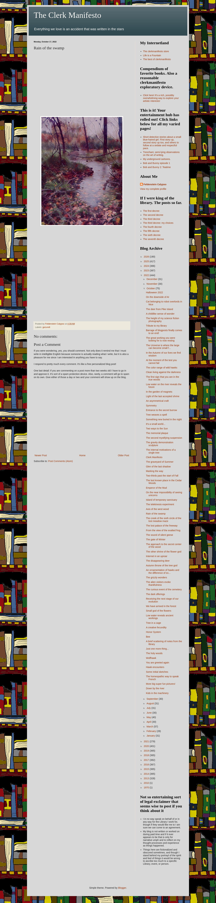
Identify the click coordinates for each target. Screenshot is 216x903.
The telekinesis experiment (160, 504)
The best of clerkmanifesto (157, 59)
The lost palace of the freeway (162, 525)
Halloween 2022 (154, 292)
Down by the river (155, 688)
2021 (147, 741)
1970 (147, 787)
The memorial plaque (157, 433)
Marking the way (154, 471)
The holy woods (154, 653)
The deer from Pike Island (159, 309)
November (152, 283)
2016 (147, 764)
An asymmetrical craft (157, 400)
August (150, 703)
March (150, 726)
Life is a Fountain (152, 55)
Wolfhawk (151, 658)
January (151, 735)
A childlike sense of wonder (160, 313)
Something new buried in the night (164, 419)
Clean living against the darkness (163, 372)
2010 (147, 783)
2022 (147, 275)
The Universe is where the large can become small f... (162, 347)
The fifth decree (151, 231)
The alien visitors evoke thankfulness (158, 583)
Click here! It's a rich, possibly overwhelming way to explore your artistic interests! (161, 98)
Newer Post (41, 455)
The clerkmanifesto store (156, 51)
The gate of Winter (155, 539)
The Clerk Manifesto (67, 15)
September (152, 699)
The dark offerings (155, 594)
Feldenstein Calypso (154, 184)
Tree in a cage (153, 623)
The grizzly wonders (156, 577)
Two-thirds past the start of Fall (162, 475)
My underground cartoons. (157, 159)
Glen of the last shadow (158, 466)
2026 (147, 256)
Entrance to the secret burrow (161, 410)
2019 (147, 750)
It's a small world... (155, 424)
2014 (147, 773)
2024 (147, 266)
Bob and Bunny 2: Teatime (157, 167)
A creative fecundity (156, 627)
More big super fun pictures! (160, 683)
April (149, 721)
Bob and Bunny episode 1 (156, 163)
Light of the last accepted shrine (162, 396)
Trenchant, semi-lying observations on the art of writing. (161, 153)
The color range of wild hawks (161, 367)
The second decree (153, 215)
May (149, 717)
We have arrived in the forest (161, 606)
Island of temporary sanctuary (161, 499)
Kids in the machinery (157, 693)
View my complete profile (153, 189)
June (149, 712)
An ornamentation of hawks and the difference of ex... (162, 571)
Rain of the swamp (156, 513)
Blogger (122, 887)
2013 (147, 778)
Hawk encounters (155, 667)
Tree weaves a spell (156, 414)
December (152, 279)
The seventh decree (153, 239)
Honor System (153, 632)
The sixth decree (152, 235)
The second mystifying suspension (164, 437)
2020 (147, 746)
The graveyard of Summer (159, 461)
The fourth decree (152, 227)
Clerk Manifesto (154, 457)
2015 (147, 769)
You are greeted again (157, 662)
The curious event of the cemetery (164, 589)
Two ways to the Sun (157, 428)
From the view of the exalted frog (163, 530)
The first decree (151, 211)
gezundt (46, 327)
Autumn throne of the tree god (161, 565)
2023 (147, 270)
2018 (147, 755)
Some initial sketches (157, 671)
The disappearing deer (158, 560)
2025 (147, 261)
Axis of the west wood (157, 509)
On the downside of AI (157, 297)
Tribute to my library (156, 325)
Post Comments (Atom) (60, 461)
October (151, 288)
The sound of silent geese (159, 535)
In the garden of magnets (159, 391)
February (151, 731)
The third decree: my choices (158, 223)
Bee (148, 636)
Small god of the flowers (158, 610)
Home (82, 455)
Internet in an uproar (156, 556)
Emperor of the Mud (156, 487)
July (148, 708)
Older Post (123, 455)
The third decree (151, 219)
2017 (147, 760)
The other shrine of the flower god (163, 551)
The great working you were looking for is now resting (160, 339)
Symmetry (151, 405)
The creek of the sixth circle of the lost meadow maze (163, 519)
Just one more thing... (157, 648)
